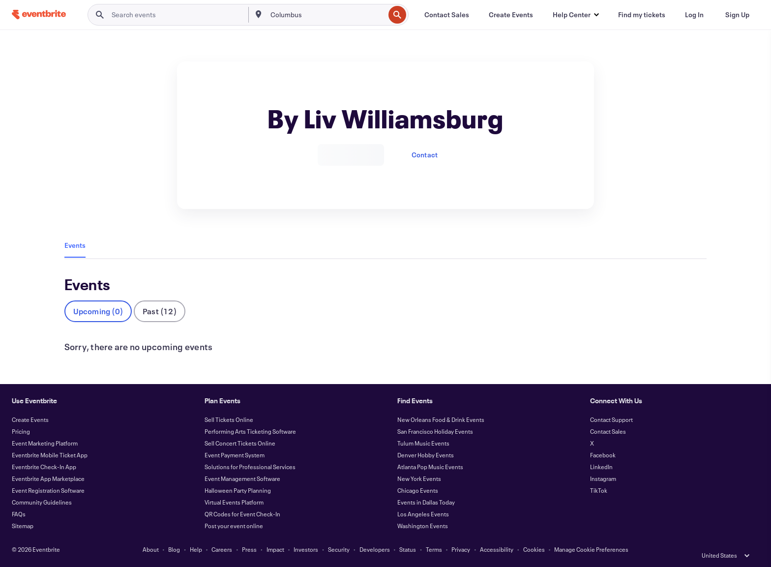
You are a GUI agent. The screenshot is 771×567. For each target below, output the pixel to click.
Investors (306, 549)
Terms (434, 549)
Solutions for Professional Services (250, 467)
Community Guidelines (42, 502)
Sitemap (22, 526)
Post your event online (234, 526)
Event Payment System (235, 455)
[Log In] (694, 15)
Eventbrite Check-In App (44, 467)
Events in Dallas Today (426, 502)
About (151, 549)
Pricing (21, 431)
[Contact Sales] (446, 15)
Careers (221, 549)
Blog (174, 549)
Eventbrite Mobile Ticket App (50, 455)
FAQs (19, 514)
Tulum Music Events (423, 443)
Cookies (534, 549)
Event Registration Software (48, 490)
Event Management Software (242, 478)
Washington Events (422, 526)
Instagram (603, 478)
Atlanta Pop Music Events (430, 467)
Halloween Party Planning (238, 490)
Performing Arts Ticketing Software (250, 431)
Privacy (460, 549)
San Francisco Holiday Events (435, 431)
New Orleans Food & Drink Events (440, 419)
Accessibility (496, 549)
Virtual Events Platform (234, 502)
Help (196, 549)
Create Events (30, 419)
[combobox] (327, 14)
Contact (425, 154)
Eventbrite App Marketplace (48, 478)
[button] (575, 15)
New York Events (419, 478)
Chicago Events (417, 490)
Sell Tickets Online (229, 419)
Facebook (603, 455)
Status (407, 549)
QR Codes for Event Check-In (242, 514)
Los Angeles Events (423, 514)
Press (249, 549)
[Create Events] (511, 15)
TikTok (598, 490)
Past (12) (160, 311)
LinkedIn (601, 467)
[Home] (39, 14)
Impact (275, 549)
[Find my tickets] (641, 15)
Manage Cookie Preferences (591, 549)
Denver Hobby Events (425, 455)
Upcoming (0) (98, 311)
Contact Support (611, 419)
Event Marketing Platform (45, 443)
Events (75, 245)
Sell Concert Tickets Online (240, 443)
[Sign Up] (737, 15)
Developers (374, 549)
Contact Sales (608, 431)
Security (339, 549)
